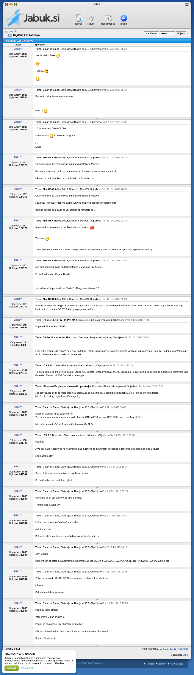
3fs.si (185, 655)
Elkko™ (18, 48)
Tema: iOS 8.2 (43, 435)
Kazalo (13, 31)
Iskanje (124, 23)
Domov (161, 664)
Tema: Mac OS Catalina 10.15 (51, 157)
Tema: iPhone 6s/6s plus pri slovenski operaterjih (63, 386)
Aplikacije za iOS (80, 49)
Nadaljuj (11, 668)
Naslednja (183, 648)
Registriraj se (108, 23)
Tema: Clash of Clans (47, 49)
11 (175, 648)
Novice (79, 23)
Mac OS (84, 157)
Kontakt (149, 664)
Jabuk (97, 4)
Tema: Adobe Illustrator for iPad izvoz (56, 337)
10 (171, 648)
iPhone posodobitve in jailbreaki (78, 365)
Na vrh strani (175, 664)
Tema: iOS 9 (42, 365)
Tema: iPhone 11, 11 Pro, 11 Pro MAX (56, 320)
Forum (91, 23)
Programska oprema (100, 337)
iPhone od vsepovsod (100, 320)
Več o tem (27, 668)
